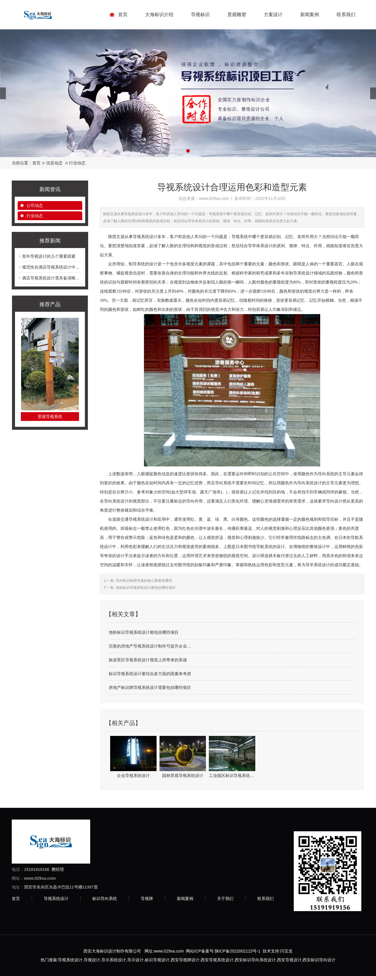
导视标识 (200, 14)
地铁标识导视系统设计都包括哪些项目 (145, 588)
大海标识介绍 (159, 14)
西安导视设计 (289, 960)
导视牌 (147, 898)
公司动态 (34, 205)
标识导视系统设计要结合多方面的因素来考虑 (150, 673)
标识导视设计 (157, 960)
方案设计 (273, 14)
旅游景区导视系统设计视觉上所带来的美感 (148, 660)
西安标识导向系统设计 (255, 960)
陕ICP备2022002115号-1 (238, 951)
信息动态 (54, 163)
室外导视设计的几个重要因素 (48, 256)
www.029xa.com (214, 198)
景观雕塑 (236, 14)
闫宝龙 (286, 951)
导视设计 (92, 960)
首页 (122, 14)
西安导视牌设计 (185, 960)
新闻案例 (309, 14)
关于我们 (225, 898)
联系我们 (346, 14)
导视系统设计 (56, 898)
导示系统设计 (113, 960)
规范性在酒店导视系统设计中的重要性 (57, 267)
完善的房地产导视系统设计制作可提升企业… (150, 646)
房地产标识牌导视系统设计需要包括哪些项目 (150, 687)
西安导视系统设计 (217, 960)
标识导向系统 (104, 898)
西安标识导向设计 (319, 960)
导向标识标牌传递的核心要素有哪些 (143, 581)
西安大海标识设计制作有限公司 (112, 951)
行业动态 (34, 215)
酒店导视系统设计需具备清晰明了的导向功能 (63, 278)
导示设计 (135, 960)
